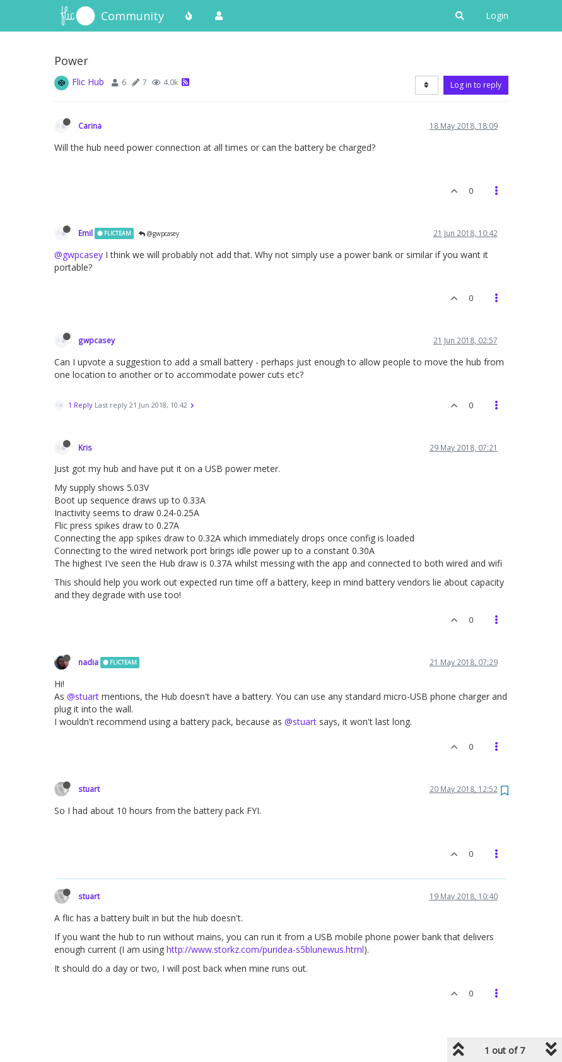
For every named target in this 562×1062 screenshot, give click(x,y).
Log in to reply (475, 85)
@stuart (83, 696)
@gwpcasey (159, 233)
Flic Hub (88, 82)
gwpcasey (96, 340)
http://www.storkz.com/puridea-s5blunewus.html (265, 949)
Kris (85, 447)
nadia (88, 662)
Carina (90, 126)
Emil (85, 233)
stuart (89, 789)
